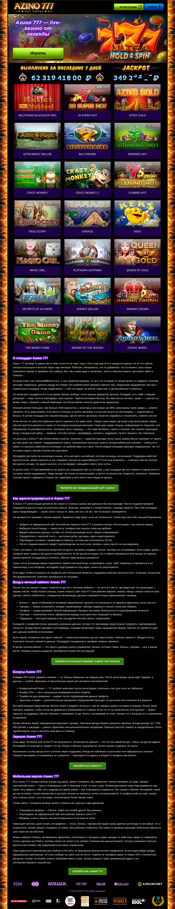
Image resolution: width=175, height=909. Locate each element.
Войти (153, 7)
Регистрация (128, 7)
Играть (38, 53)
